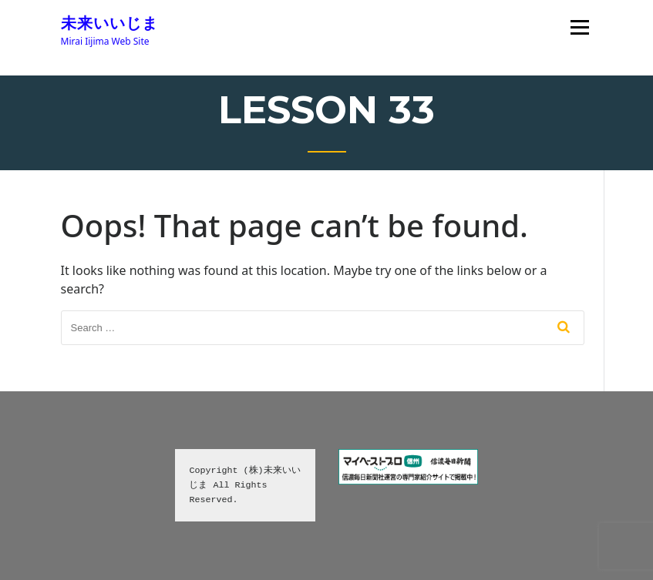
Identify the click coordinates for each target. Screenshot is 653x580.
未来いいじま (109, 23)
